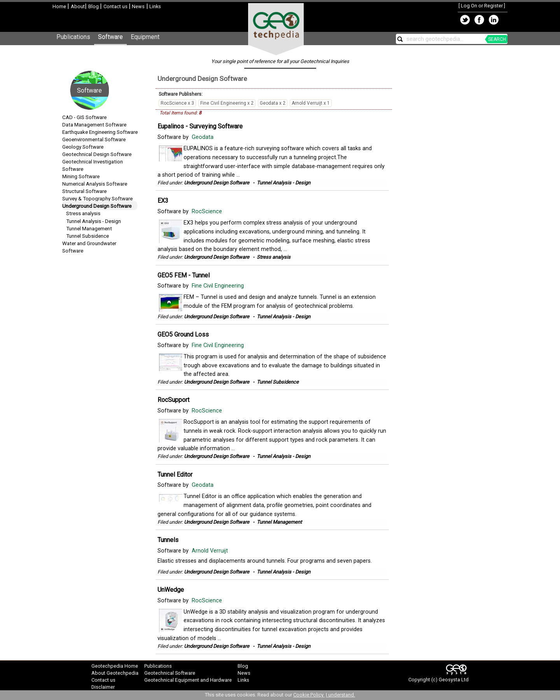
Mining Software (81, 176)
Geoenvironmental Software (94, 139)
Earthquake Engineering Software (100, 132)
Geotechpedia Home (114, 666)
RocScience (208, 211)
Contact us (116, 6)
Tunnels (168, 540)
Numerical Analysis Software (94, 184)
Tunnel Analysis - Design (93, 221)
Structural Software (84, 191)
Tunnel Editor (175, 474)
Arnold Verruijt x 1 (311, 103)
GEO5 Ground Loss (183, 334)
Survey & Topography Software (97, 199)
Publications (73, 36)
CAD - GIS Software (84, 117)
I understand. (340, 695)
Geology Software (82, 147)
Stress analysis (83, 213)
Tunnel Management (89, 229)
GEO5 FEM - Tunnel (184, 275)
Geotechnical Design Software (96, 154)
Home (59, 6)
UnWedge (171, 589)
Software (110, 36)
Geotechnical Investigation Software (92, 165)
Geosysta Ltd (454, 679)
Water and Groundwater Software (89, 247)
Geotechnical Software (169, 673)
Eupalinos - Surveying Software (200, 126)
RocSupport (173, 400)
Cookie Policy (309, 695)
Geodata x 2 (272, 103)
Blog (94, 6)
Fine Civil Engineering (218, 285)
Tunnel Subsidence (87, 236)
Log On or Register (482, 6)
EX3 (163, 200)
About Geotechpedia (114, 673)
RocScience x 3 (177, 103)
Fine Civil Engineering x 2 (227, 103)
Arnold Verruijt (210, 550)
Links (154, 6)
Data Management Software (94, 125)
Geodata (203, 137)
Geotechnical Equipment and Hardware (188, 680)
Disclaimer (103, 687)
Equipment (145, 36)
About (78, 6)
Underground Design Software (96, 206)
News (138, 6)
